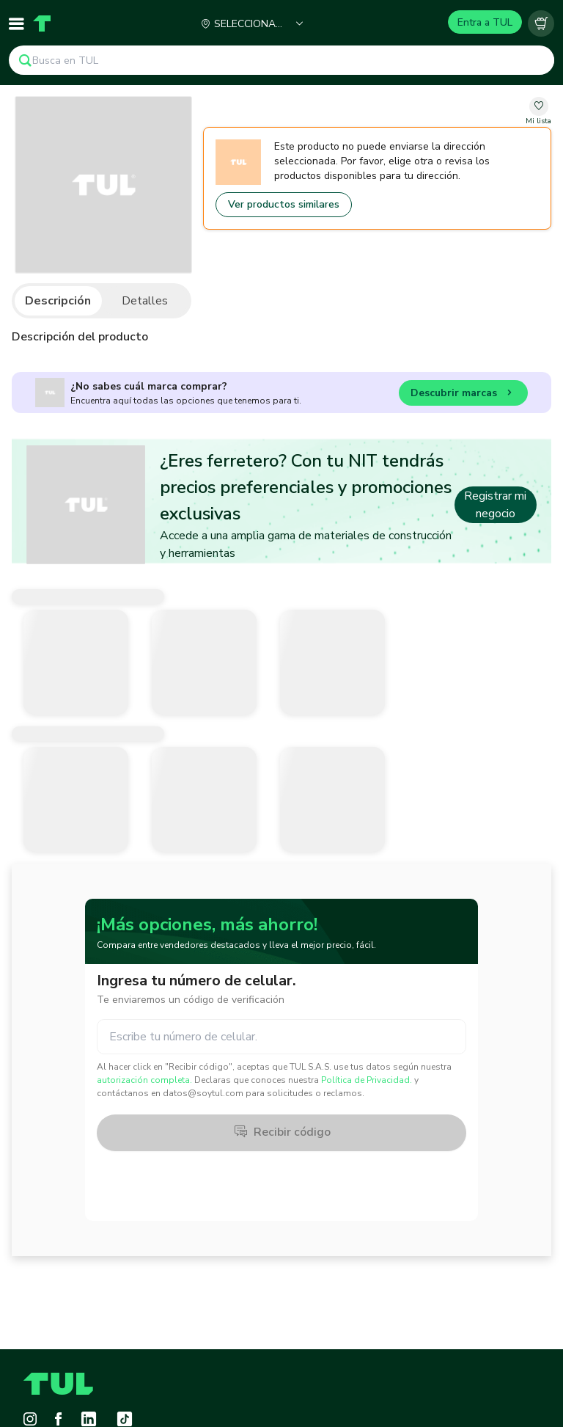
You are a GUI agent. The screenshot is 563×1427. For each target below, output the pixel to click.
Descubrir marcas (463, 395)
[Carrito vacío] (541, 23)
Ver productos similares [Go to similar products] (283, 204)
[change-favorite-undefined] (538, 112)
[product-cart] (541, 23)
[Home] (42, 23)
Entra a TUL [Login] (484, 22)
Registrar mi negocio (495, 505)
